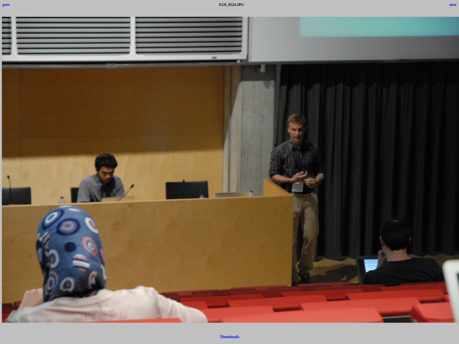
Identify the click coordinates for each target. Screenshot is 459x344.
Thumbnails (229, 337)
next (453, 5)
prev (6, 5)
